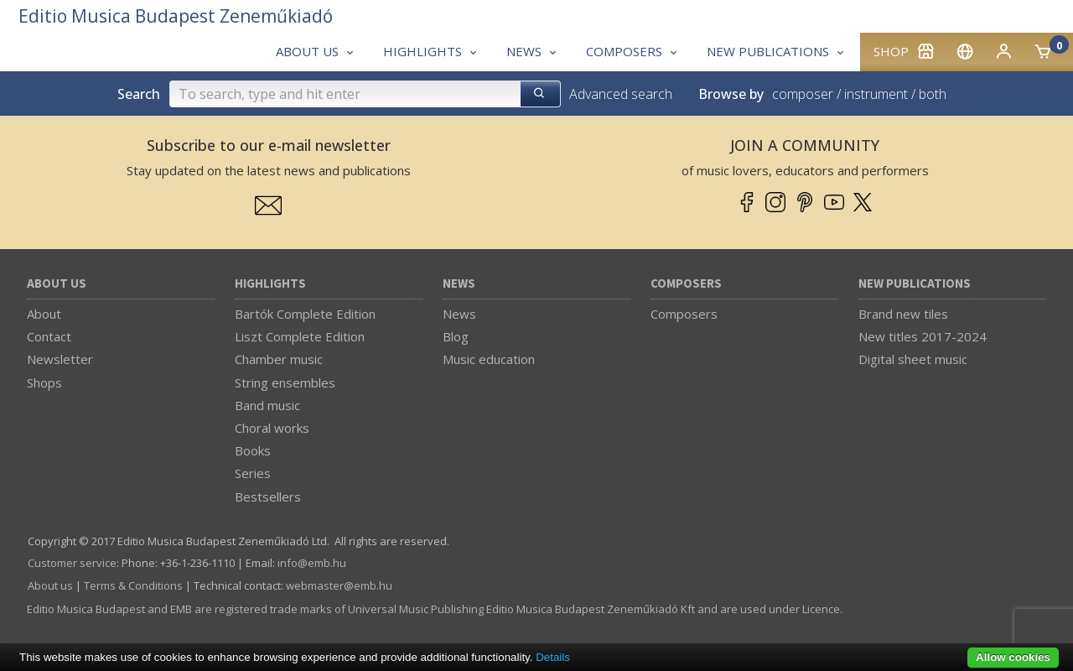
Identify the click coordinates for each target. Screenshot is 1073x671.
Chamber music (279, 359)
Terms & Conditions (133, 585)
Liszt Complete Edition (300, 336)
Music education (489, 359)
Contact (49, 336)
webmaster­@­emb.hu (339, 585)
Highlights (270, 284)
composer (802, 94)
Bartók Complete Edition (305, 313)
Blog (456, 336)
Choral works (272, 427)
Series (253, 473)
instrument (876, 94)
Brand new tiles (903, 313)
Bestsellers (268, 496)
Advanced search (620, 94)
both (932, 94)
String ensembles (285, 382)
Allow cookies (1013, 657)
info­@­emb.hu (311, 562)
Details (553, 657)
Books (253, 450)
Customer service (72, 562)
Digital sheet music (912, 359)
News (459, 284)
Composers (686, 284)
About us (56, 284)
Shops (44, 382)
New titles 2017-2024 (922, 336)
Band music (267, 405)
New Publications (914, 284)
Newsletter (60, 359)
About (44, 313)
